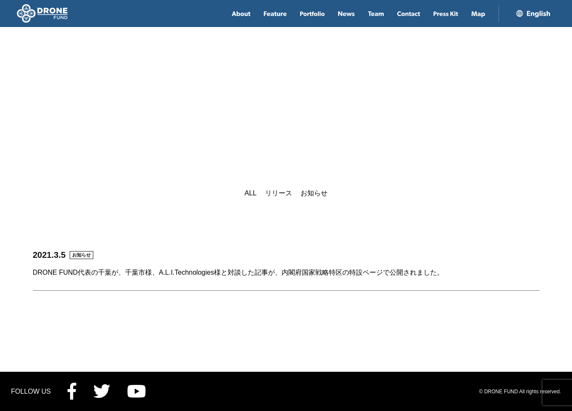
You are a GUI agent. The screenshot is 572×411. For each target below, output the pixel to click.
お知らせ (314, 193)
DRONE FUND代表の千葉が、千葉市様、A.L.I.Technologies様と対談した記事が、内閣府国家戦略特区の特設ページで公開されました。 (238, 272)
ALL (250, 193)
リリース (278, 193)
